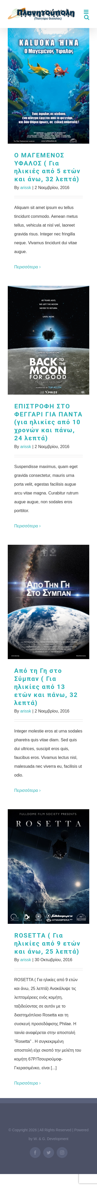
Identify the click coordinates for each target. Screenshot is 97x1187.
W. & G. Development (51, 1139)
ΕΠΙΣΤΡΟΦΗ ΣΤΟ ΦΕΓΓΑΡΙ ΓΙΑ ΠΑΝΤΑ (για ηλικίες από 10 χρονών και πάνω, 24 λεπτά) (48, 422)
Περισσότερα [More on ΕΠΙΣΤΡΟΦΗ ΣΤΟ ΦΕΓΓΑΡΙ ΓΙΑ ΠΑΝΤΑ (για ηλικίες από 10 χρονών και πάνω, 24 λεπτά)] (26, 526)
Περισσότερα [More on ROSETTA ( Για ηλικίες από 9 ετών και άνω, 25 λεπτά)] (26, 1083)
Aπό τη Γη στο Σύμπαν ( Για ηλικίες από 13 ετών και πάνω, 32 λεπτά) (46, 687)
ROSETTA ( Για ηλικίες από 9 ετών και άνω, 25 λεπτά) (47, 943)
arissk (25, 187)
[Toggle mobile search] (86, 17)
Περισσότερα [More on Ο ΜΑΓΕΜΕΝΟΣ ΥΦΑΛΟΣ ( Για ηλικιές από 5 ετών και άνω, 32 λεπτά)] (26, 267)
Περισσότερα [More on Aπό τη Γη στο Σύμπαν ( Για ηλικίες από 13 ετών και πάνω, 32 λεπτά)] (26, 790)
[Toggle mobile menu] (86, 12)
